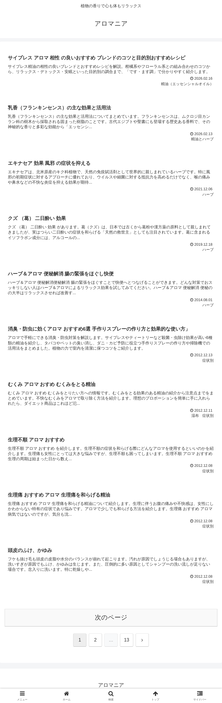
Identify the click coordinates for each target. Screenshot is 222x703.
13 (126, 641)
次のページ (111, 618)
